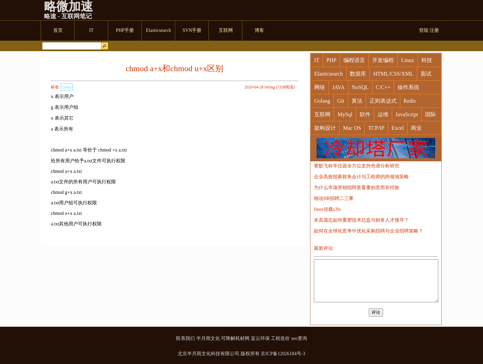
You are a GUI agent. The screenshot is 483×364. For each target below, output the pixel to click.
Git (340, 101)
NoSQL (360, 87)
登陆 (423, 30)
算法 (356, 101)
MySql (345, 114)
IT (316, 60)
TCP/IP (376, 128)
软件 (365, 114)
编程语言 (354, 60)
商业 (416, 128)
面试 (426, 74)
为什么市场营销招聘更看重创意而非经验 (356, 187)
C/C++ (383, 87)
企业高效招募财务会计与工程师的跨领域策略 (361, 176)
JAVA (338, 87)
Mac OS (352, 128)
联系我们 (185, 338)
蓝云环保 (260, 338)
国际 (430, 114)
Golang (322, 101)
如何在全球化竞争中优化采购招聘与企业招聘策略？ (368, 231)
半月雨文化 (208, 338)
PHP (331, 60)
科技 (426, 60)
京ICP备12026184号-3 (283, 353)
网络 (319, 87)
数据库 (358, 74)
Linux (66, 87)
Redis (410, 101)
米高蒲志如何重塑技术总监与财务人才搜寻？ (361, 220)
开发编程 (383, 60)
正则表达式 (383, 101)
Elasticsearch (328, 74)
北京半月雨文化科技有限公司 (208, 353)
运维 (383, 114)
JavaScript (407, 114)
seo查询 (299, 338)
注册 (434, 30)
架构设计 (325, 128)
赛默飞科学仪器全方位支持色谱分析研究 (356, 165)
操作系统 (408, 87)
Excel (397, 128)
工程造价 (280, 338)
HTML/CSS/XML (393, 74)
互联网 (322, 114)
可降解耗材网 (235, 338)
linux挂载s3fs (327, 209)
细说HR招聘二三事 (334, 198)
